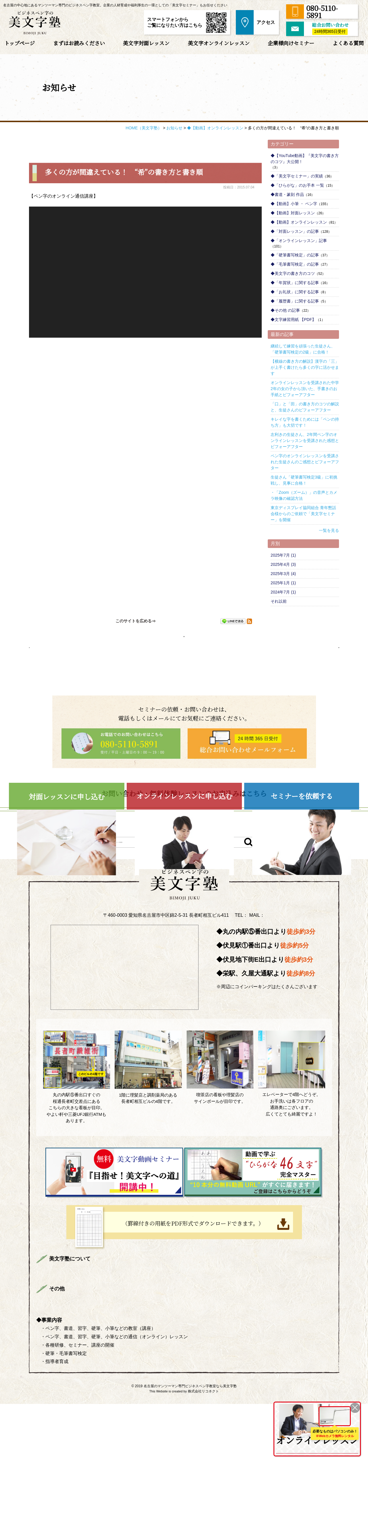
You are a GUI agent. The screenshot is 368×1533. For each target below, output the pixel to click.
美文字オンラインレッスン (219, 43)
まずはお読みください (79, 43)
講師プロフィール (162, 1387)
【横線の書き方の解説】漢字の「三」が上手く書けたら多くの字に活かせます (305, 367)
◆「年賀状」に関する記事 (295, 282)
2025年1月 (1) (283, 583)
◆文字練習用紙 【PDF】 (293, 319)
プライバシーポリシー (121, 1428)
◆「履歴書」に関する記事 (295, 301)
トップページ (19, 43)
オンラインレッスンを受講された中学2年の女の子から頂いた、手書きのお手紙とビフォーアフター (305, 388)
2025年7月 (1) (283, 555)
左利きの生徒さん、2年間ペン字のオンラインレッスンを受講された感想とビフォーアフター (305, 440)
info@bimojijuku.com (280, 1026)
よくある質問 (348, 43)
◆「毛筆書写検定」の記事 (295, 264)
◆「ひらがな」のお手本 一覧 (297, 185)
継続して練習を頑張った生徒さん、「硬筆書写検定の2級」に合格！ (303, 349)
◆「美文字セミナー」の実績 (297, 176)
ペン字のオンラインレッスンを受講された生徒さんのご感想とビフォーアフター (305, 461)
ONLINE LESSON (291, 1415)
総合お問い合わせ (70, 1428)
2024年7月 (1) (283, 592)
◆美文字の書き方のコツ (293, 273)
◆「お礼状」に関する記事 (295, 292)
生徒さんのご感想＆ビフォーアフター (91, 1398)
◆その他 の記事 (285, 310)
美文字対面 (211, 1387)
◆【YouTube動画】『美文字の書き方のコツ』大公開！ (305, 158)
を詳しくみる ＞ (315, 1448)
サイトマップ (167, 1428)
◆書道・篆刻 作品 (287, 194)
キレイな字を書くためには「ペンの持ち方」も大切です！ (305, 422)
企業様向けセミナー (291, 43)
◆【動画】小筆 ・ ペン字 (294, 203)
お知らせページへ (184, 639)
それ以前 (279, 601)
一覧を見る (329, 530)
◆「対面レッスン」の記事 (295, 231)
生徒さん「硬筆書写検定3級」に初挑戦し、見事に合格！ (304, 480)
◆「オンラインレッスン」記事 (299, 240)
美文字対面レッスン (146, 43)
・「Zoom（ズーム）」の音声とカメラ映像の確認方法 (304, 495)
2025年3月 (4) (283, 573)
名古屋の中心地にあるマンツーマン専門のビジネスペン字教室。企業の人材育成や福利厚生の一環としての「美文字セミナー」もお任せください (115, 5)
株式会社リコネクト (203, 1520)
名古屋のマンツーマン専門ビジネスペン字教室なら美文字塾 (190, 1515)
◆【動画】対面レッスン (293, 213)
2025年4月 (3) (283, 564)
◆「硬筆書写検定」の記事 (295, 255)
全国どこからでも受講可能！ (315, 1436)
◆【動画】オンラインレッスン (299, 222)
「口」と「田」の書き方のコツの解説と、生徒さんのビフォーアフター (305, 407)
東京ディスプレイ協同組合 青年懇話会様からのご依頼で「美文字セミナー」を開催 (303, 513)
